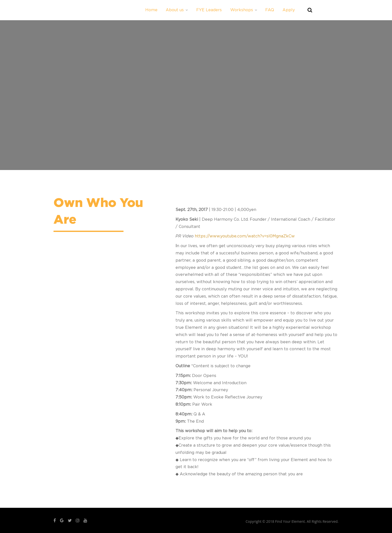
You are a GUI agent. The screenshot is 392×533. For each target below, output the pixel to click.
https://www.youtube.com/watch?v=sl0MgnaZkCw (245, 236)
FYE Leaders (209, 10)
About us (177, 10)
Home (151, 10)
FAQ (269, 10)
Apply (288, 10)
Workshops (243, 10)
